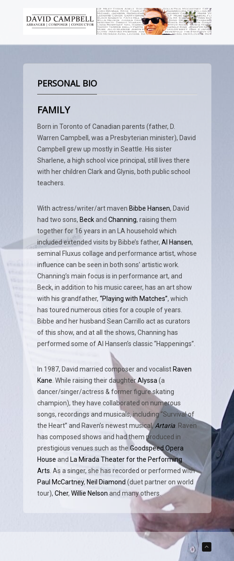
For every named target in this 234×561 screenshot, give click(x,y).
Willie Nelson (89, 493)
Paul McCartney (60, 482)
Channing (122, 219)
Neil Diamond (106, 482)
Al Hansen (176, 242)
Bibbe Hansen (149, 208)
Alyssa (147, 380)
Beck (87, 219)
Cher (61, 493)
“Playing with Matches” (134, 298)
